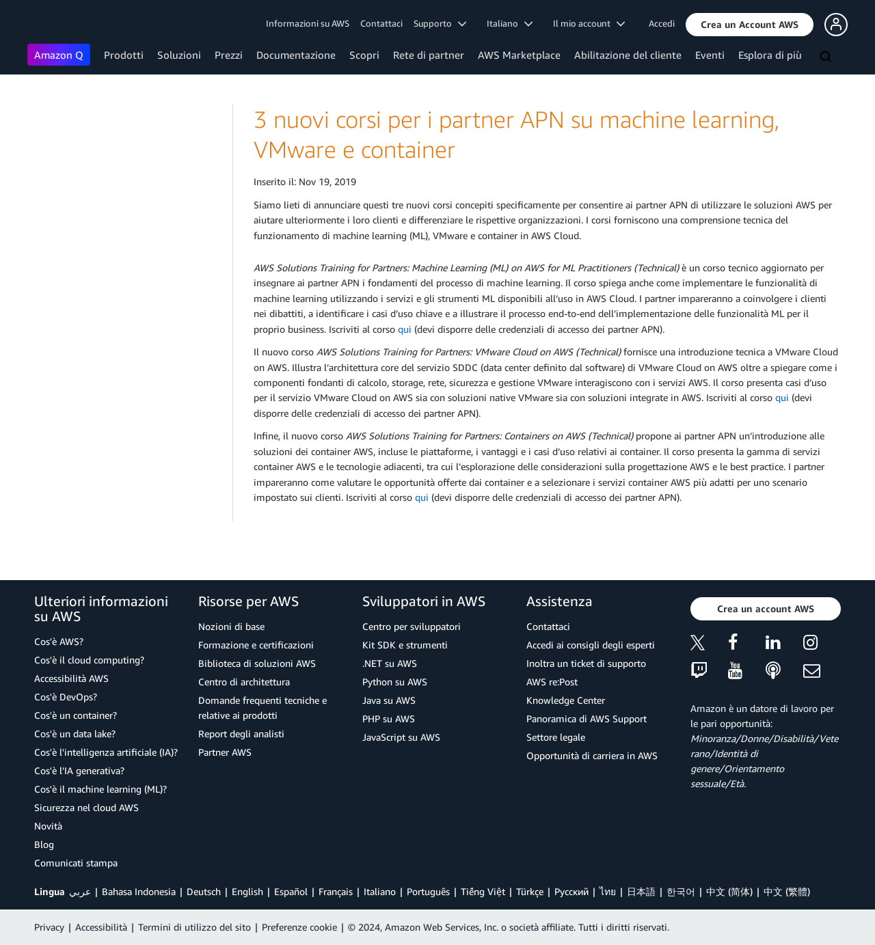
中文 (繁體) (787, 891)
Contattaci (381, 23)
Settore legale (555, 737)
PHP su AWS (388, 718)
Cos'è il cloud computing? (89, 660)
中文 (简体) (729, 891)
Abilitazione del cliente (628, 55)
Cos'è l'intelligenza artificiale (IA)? (106, 752)
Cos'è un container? (75, 715)
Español (291, 891)
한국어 (681, 891)
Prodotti (124, 55)
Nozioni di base (231, 626)
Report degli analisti (241, 733)
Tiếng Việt (483, 891)
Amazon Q (58, 55)
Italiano (380, 891)
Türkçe (529, 891)
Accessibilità (101, 927)
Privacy (49, 927)
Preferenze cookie (299, 927)
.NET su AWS (389, 663)
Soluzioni (179, 55)
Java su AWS (389, 700)
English (247, 891)
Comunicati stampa (76, 862)
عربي (80, 891)
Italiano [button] (510, 23)
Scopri (364, 55)
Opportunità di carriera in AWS (592, 755)
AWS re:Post (552, 681)
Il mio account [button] (589, 23)
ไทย (608, 891)
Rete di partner (428, 55)
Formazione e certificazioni (256, 644)
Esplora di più (770, 55)
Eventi (710, 55)
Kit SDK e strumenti (405, 644)
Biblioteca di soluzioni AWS (257, 663)
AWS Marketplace (519, 55)
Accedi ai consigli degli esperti (590, 644)
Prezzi (229, 55)
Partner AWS (225, 752)
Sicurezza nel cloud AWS (86, 807)
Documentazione (296, 55)
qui (405, 329)
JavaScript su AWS (401, 737)
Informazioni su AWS (307, 23)
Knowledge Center (565, 700)
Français (336, 891)
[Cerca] (827, 57)
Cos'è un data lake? (75, 733)
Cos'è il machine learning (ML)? (100, 789)
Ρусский (571, 891)
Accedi (662, 23)
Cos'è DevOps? (65, 696)
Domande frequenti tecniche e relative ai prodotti (262, 707)
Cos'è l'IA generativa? (79, 770)
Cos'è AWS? (58, 641)
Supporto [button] (440, 23)
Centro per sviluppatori (411, 626)
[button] (749, 24)
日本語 (641, 891)
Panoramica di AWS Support (586, 718)
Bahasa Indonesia (139, 891)
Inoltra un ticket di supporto (586, 663)
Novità (48, 826)
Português (428, 891)
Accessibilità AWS (71, 678)
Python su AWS (394, 681)
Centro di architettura (244, 681)
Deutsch (204, 891)
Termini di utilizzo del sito (194, 927)
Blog (44, 844)
